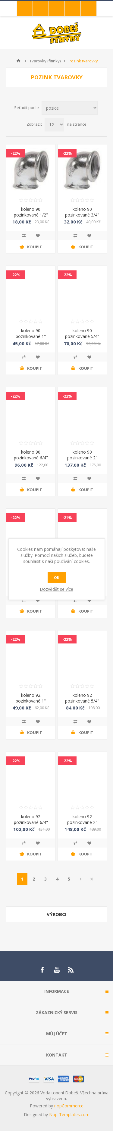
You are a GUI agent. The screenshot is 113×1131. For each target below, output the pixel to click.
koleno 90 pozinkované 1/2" (31, 212)
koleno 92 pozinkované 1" (31, 698)
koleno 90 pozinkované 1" (31, 333)
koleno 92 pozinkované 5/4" (82, 698)
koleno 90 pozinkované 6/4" (31, 455)
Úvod (18, 61)
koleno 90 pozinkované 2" (82, 455)
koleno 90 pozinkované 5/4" (82, 333)
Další (81, 879)
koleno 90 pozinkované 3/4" (82, 212)
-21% (67, 517)
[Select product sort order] (70, 108)
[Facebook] (42, 970)
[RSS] (71, 970)
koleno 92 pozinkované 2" (82, 819)
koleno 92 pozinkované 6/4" (31, 819)
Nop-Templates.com (69, 1114)
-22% (15, 153)
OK (56, 577)
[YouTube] (56, 970)
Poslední (91, 879)
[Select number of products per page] (54, 124)
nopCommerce (68, 1106)
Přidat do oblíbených (37, 235)
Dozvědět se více (56, 589)
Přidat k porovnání (23, 235)
